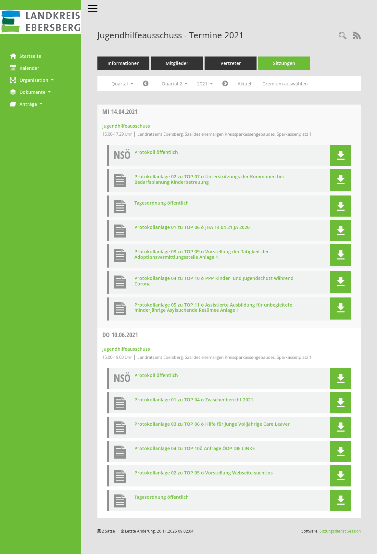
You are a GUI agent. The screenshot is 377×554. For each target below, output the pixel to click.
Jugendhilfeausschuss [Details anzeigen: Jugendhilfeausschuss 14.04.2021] (126, 126)
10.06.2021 (120, 334)
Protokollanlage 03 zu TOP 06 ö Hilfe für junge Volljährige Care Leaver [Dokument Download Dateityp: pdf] (212, 424)
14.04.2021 (120, 111)
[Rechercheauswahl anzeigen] (342, 36)
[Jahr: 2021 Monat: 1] (145, 84)
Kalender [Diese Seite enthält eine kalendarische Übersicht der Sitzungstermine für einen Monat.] (24, 68)
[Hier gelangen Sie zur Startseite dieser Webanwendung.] (40, 22)
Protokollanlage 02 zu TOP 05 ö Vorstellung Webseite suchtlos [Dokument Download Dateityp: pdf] (203, 473)
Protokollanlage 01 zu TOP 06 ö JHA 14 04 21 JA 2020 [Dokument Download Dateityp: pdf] (192, 227)
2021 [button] (205, 84)
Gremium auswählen (285, 84)
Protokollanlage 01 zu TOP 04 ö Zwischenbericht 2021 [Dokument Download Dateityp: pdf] (193, 400)
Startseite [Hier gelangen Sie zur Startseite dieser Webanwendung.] (25, 56)
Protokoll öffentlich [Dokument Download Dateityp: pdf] (156, 152)
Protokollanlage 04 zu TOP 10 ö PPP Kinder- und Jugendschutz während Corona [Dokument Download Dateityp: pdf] (214, 281)
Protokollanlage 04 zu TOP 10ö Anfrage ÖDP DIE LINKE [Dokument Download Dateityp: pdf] (194, 448)
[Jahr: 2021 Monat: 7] (225, 84)
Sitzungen (284, 63)
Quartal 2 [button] (174, 84)
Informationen (123, 63)
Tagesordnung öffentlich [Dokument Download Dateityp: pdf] (161, 203)
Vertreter (230, 63)
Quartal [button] (122, 84)
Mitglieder (177, 63)
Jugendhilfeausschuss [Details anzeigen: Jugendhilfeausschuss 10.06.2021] (126, 349)
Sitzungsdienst (340, 531)
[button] (40, 80)
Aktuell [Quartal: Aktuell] (245, 84)
